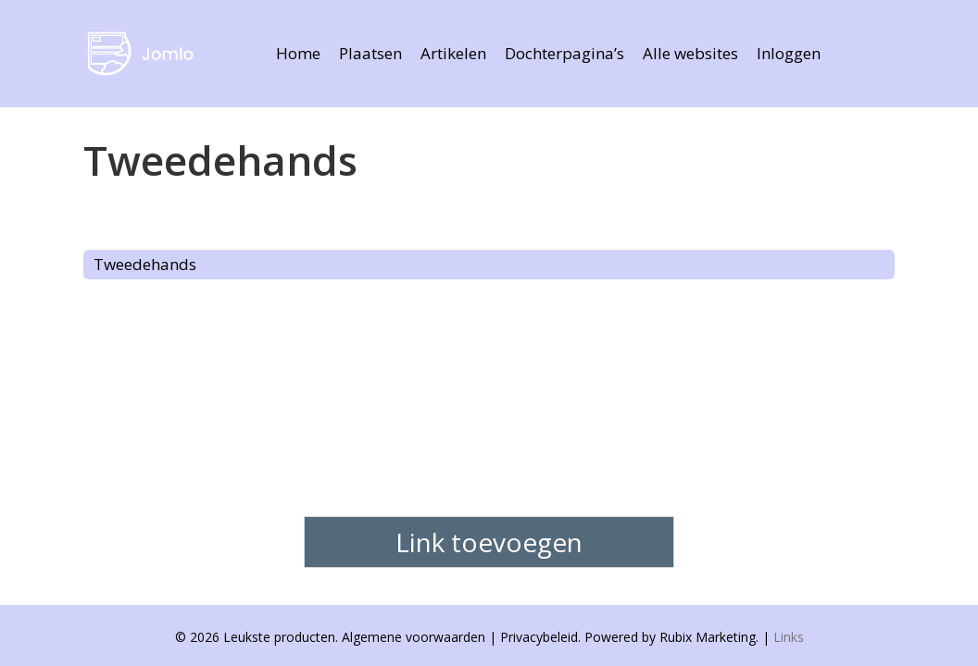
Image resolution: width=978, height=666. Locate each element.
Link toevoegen (489, 542)
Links (788, 637)
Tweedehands (145, 264)
